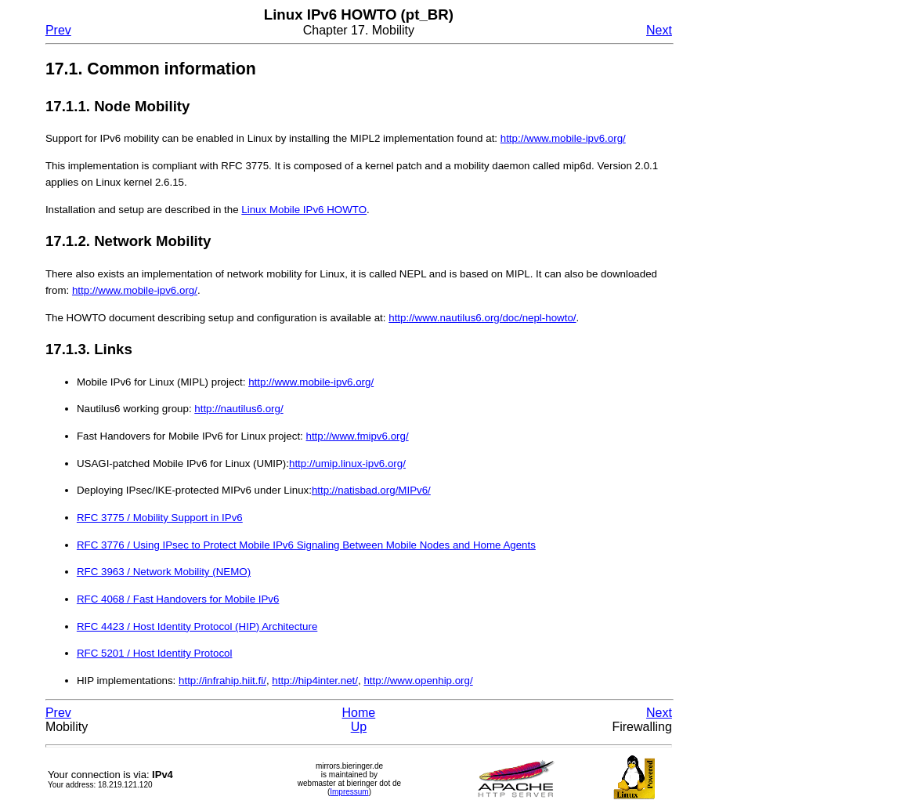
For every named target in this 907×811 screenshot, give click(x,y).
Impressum (349, 791)
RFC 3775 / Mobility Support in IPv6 (160, 517)
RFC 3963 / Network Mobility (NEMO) (164, 571)
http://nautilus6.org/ (238, 409)
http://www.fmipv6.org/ (357, 436)
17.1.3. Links (88, 349)
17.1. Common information (150, 69)
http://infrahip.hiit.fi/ (222, 680)
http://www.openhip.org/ (417, 680)
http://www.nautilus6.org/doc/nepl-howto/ (482, 318)
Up (359, 726)
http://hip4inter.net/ (315, 680)
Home (359, 712)
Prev (58, 30)
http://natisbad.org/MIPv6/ (371, 490)
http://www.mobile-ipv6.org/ (563, 138)
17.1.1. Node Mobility (117, 106)
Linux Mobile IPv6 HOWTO (304, 209)
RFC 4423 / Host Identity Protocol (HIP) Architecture (197, 626)
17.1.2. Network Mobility (128, 241)
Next (659, 30)
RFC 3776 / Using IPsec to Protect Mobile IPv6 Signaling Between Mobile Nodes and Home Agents (306, 545)
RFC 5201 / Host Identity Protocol (155, 653)
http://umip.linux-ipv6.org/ (347, 463)
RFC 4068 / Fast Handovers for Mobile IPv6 (178, 599)
